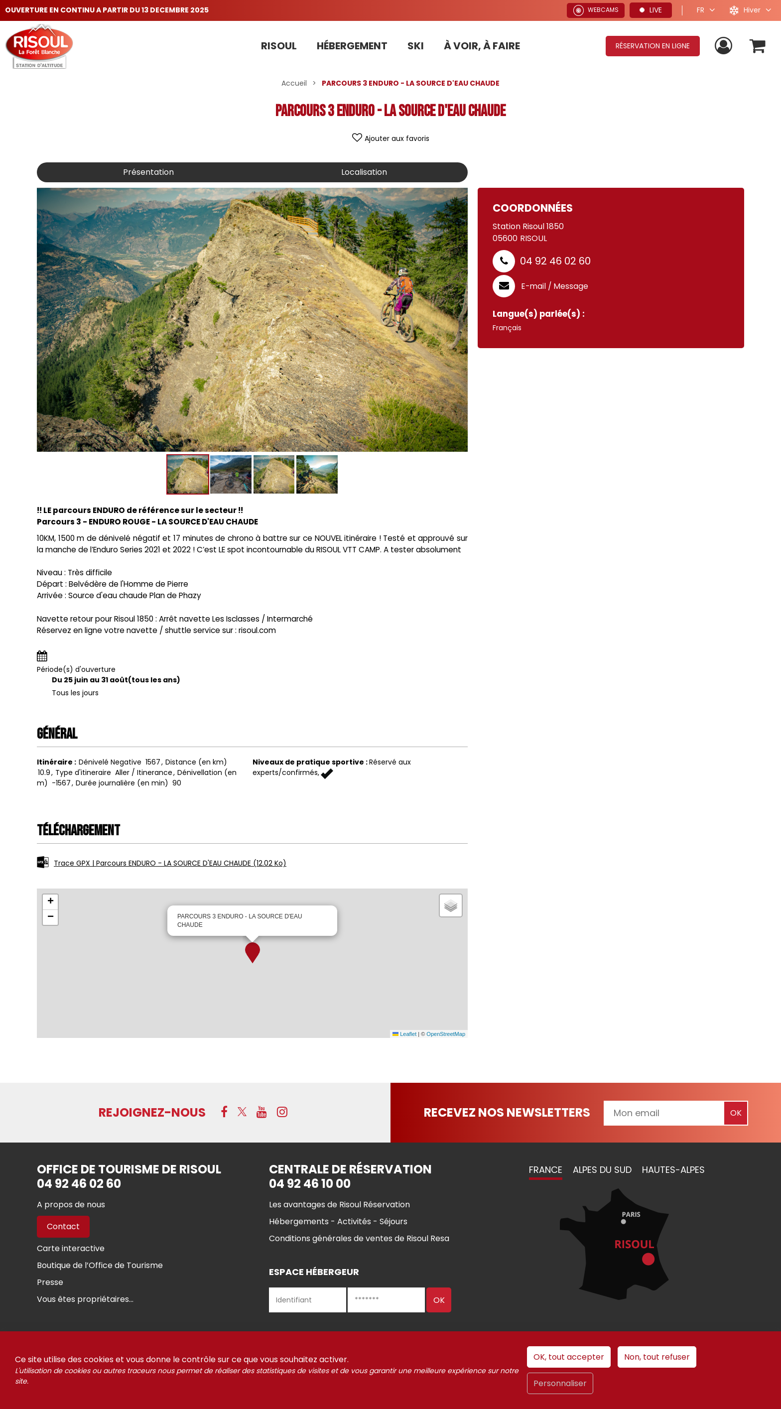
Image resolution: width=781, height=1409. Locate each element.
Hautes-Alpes (673, 1169)
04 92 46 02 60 (555, 261)
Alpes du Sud (602, 1169)
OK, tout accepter (568, 1357)
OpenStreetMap (445, 1034)
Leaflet (404, 1034)
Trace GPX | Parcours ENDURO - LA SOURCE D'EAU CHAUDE (170, 863)
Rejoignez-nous (152, 1112)
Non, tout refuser (657, 1357)
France (545, 1169)
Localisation (364, 172)
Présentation (148, 172)
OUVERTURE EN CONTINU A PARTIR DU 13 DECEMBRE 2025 (107, 10)
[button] (252, 952)
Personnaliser (560, 1383)
